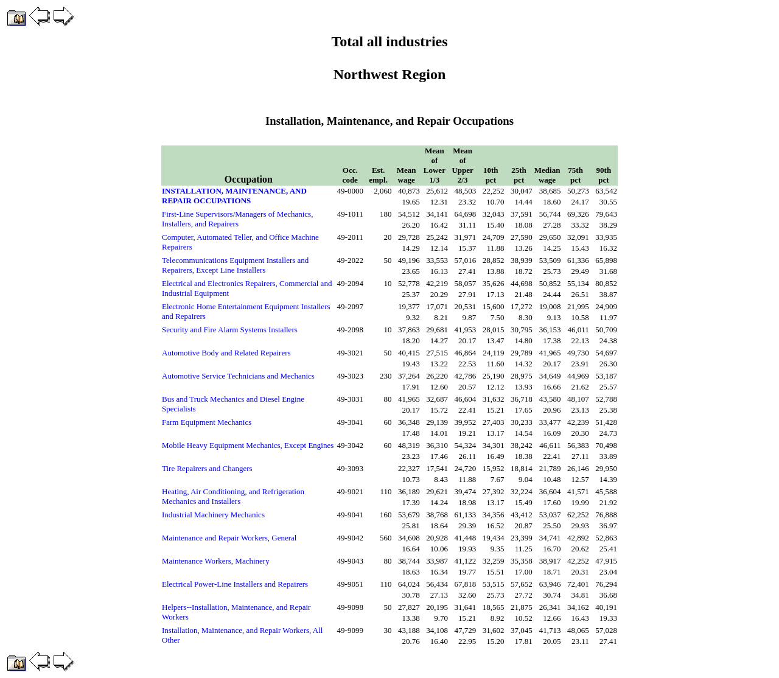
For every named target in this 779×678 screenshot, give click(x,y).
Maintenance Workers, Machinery (216, 560)
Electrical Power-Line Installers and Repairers (235, 584)
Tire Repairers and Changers (207, 468)
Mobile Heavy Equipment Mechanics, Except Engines (248, 445)
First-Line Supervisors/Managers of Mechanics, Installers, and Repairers (237, 218)
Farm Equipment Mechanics (206, 422)
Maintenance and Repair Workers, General (229, 537)
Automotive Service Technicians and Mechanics (238, 375)
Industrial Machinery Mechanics (213, 514)
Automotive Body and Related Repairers (226, 352)
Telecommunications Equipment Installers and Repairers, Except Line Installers (235, 265)
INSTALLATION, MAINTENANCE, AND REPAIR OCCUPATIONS (234, 195)
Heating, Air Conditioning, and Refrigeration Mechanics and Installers (233, 496)
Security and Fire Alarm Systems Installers (230, 329)
